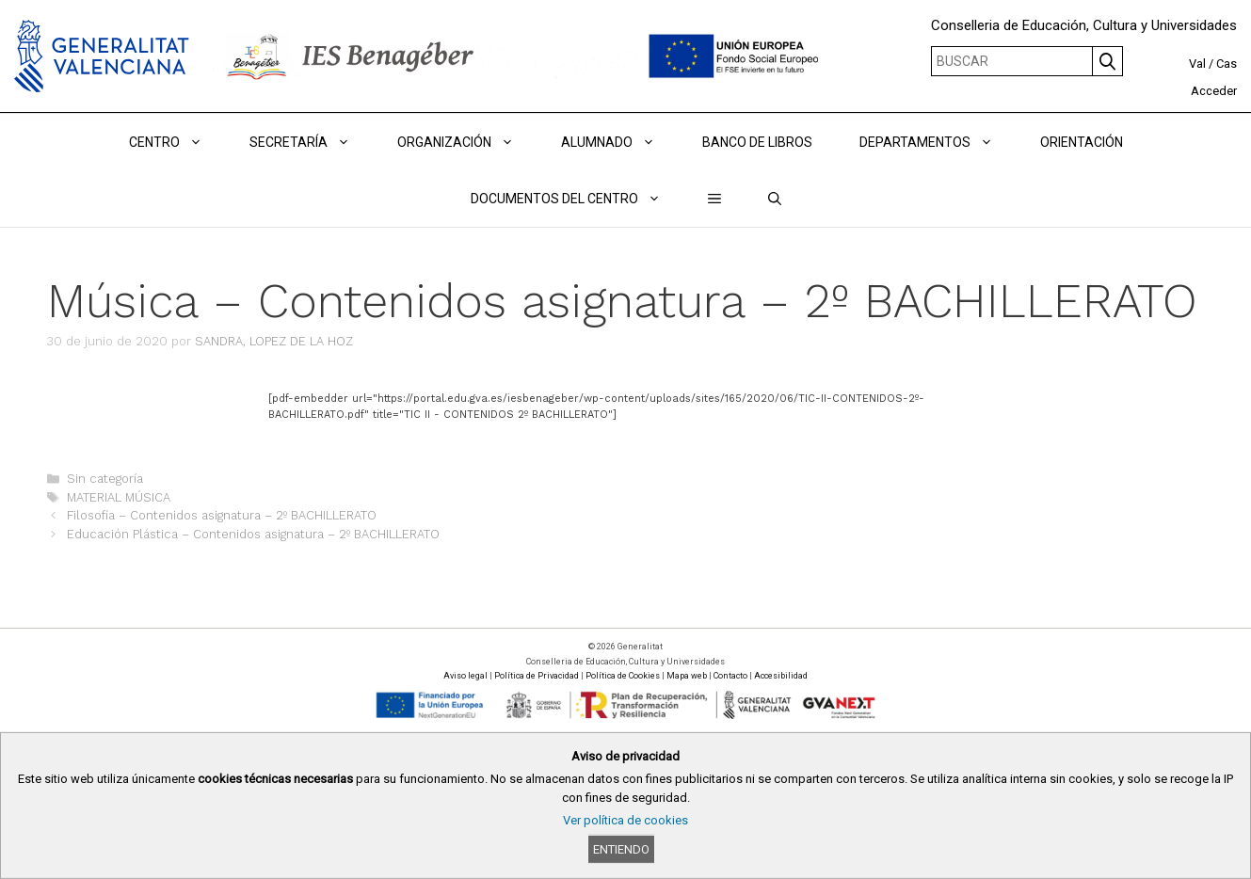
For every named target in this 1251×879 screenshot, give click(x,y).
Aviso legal (465, 675)
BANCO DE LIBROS (757, 142)
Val (1197, 63)
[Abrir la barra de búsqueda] (775, 198)
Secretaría (311, 142)
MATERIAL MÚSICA (118, 497)
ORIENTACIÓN (1081, 142)
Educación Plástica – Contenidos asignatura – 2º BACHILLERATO (253, 534)
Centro (177, 142)
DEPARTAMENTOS (938, 142)
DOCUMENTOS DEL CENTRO (577, 198)
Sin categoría (105, 478)
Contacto (730, 675)
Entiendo (621, 849)
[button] (714, 198)
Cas (1226, 63)
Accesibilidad (781, 675)
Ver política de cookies (625, 820)
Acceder (1214, 91)
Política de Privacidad (536, 675)
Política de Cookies (622, 675)
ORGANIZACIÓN (467, 142)
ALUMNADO (620, 142)
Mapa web (686, 675)
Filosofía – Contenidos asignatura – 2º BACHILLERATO (222, 515)
